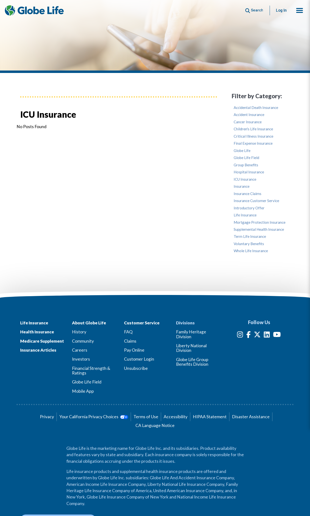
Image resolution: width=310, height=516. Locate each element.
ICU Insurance (245, 179)
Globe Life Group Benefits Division (192, 362)
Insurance (241, 186)
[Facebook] (248, 335)
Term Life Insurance (250, 236)
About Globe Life (89, 322)
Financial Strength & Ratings (91, 370)
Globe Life (242, 151)
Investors (81, 359)
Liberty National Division (191, 348)
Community (83, 341)
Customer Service (141, 322)
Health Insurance (37, 331)
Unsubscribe (136, 368)
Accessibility (175, 416)
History (79, 331)
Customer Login (139, 359)
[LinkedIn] (267, 335)
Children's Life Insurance (253, 129)
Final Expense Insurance (253, 143)
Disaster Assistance (251, 416)
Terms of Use (145, 416)
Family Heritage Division (191, 334)
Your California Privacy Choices (93, 416)
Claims (130, 341)
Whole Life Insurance (251, 251)
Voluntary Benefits (249, 244)
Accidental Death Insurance (256, 108)
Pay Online (134, 350)
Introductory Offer (249, 208)
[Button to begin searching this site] (254, 10)
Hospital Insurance (249, 172)
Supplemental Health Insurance (259, 229)
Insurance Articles (38, 350)
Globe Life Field (246, 158)
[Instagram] (240, 335)
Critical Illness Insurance (253, 136)
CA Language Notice (155, 425)
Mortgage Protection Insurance (259, 222)
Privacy (47, 416)
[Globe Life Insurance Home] (34, 10)
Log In (281, 10)
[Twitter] (257, 335)
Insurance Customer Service (256, 201)
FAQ (128, 331)
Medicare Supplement (42, 341)
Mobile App (83, 391)
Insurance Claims (247, 194)
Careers (79, 350)
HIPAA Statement (210, 416)
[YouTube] (277, 335)
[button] (299, 10)
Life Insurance (245, 215)
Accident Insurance (249, 115)
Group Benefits (246, 165)
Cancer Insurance (248, 122)
